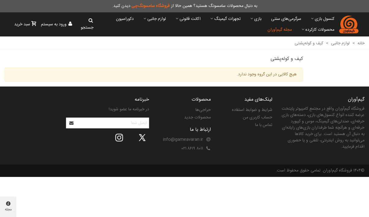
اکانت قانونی (190, 19)
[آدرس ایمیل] (113, 123)
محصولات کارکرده (319, 29)
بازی (257, 19)
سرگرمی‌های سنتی (286, 19)
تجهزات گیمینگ (227, 19)
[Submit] (71, 123)
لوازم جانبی (156, 19)
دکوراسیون (125, 19)
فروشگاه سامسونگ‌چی (150, 6)
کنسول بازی (324, 19)
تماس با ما (263, 125)
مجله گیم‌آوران (279, 29)
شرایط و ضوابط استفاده (252, 110)
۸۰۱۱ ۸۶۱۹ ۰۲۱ (192, 148)
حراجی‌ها (203, 110)
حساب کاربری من (257, 117)
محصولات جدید (197, 117)
